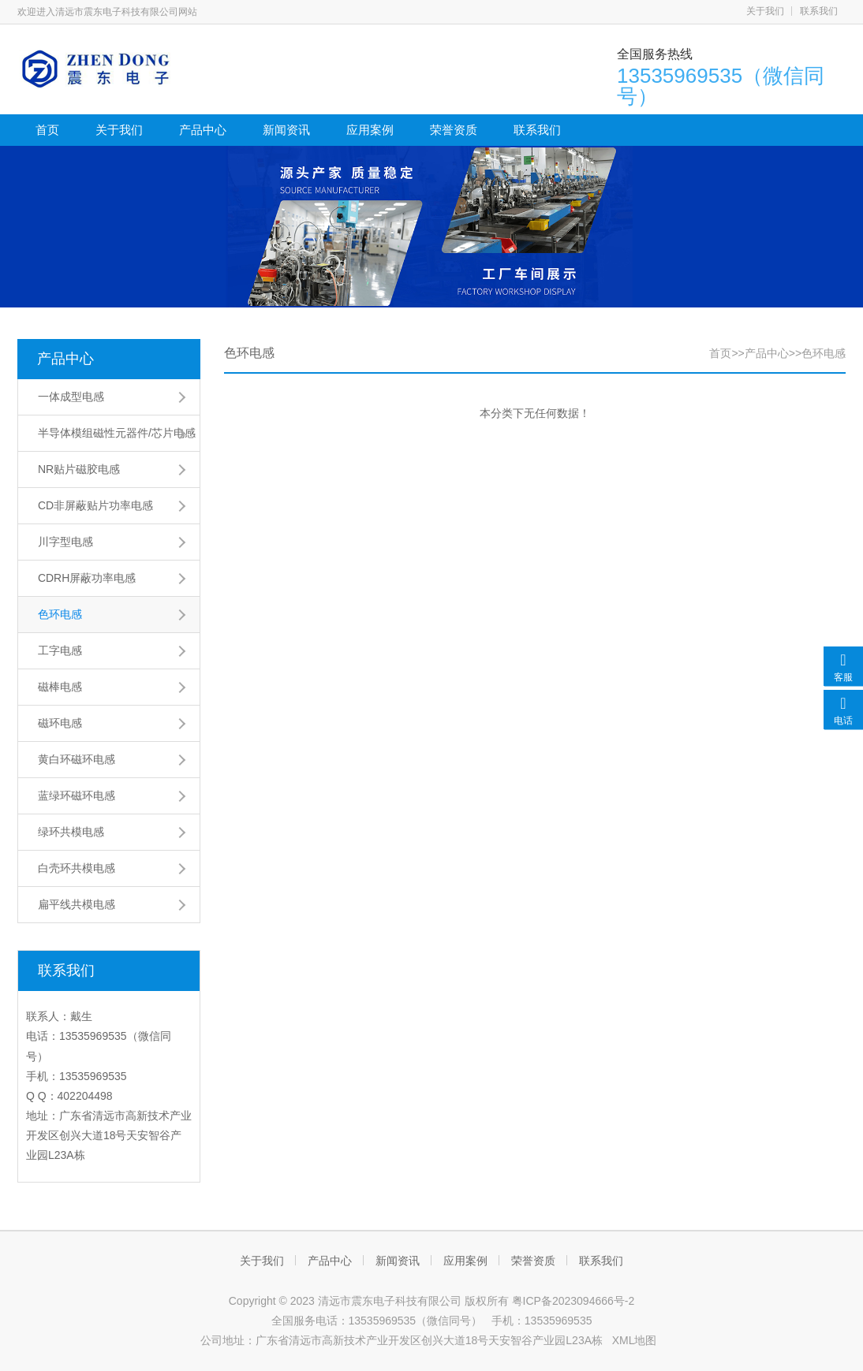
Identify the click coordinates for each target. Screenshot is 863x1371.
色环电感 (60, 614)
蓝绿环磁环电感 (76, 795)
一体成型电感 (71, 396)
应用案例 (370, 129)
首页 (47, 129)
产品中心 (202, 129)
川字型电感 (65, 541)
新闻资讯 (286, 129)
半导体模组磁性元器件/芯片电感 (117, 433)
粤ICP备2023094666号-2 (573, 1301)
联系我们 (819, 11)
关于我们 (765, 11)
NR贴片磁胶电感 (79, 469)
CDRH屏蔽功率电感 (87, 578)
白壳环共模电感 (76, 868)
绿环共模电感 (71, 831)
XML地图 (634, 1340)
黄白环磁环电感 (76, 759)
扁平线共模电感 (76, 904)
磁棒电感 (60, 686)
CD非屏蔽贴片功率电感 (95, 505)
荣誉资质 (453, 129)
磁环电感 (60, 723)
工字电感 (60, 650)
